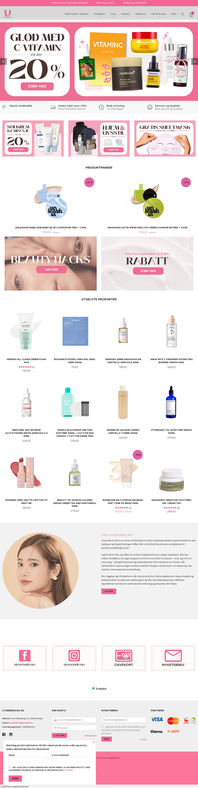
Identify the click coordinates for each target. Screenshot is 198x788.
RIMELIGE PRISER (134, 3)
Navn (28, 758)
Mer (174, 14)
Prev (3, 61)
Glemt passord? (90, 735)
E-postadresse (71, 758)
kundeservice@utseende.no (21, 722)
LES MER (108, 591)
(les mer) (68, 770)
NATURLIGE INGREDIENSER (70, 3)
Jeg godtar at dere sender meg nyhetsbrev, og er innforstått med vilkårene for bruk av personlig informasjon (123, 730)
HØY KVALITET (105, 3)
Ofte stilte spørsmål (107, 758)
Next (194, 61)
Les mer (143, 739)
